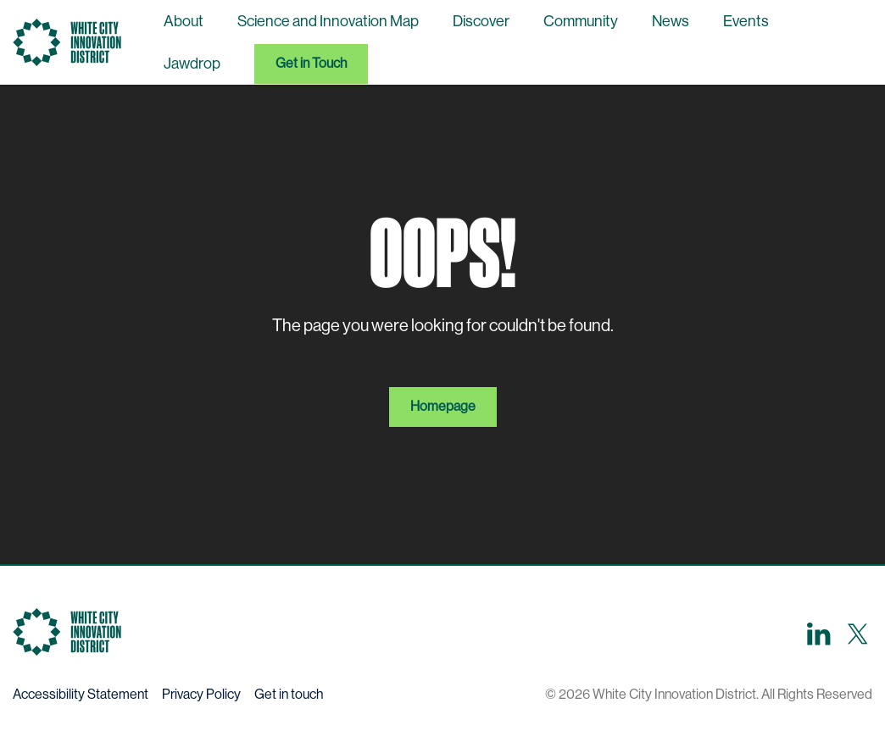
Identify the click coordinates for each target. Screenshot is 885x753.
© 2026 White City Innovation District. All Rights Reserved (708, 694)
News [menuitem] (670, 21)
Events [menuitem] (746, 21)
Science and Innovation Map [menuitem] (328, 21)
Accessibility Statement (80, 694)
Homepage (443, 406)
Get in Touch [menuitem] (311, 63)
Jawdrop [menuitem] (192, 63)
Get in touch (288, 694)
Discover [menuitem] (481, 21)
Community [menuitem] (580, 21)
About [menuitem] (183, 21)
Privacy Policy (201, 694)
